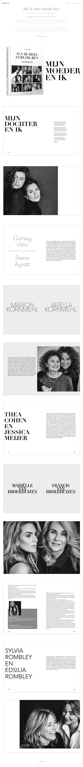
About (72, 3)
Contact (78, 3)
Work (68, 3)
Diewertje (5, 3)
